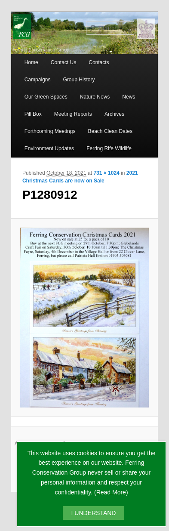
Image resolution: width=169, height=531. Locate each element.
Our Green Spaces (46, 97)
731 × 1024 (106, 173)
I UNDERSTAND (93, 512)
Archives (114, 114)
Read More (111, 492)
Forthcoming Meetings (50, 131)
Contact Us (63, 62)
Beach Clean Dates (110, 131)
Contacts (99, 62)
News (128, 97)
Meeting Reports (73, 114)
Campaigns (38, 80)
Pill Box (33, 114)
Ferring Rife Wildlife (109, 148)
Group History (79, 80)
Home (31, 62)
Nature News (95, 97)
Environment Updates (49, 148)
